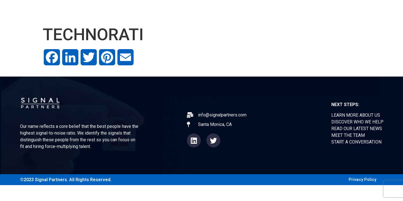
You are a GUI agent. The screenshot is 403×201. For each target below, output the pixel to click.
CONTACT (343, 11)
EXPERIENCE (256, 11)
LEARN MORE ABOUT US (355, 115)
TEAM (313, 11)
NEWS (289, 11)
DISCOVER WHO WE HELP (357, 122)
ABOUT (223, 11)
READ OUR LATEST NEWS (356, 128)
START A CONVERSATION (356, 142)
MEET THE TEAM (348, 135)
